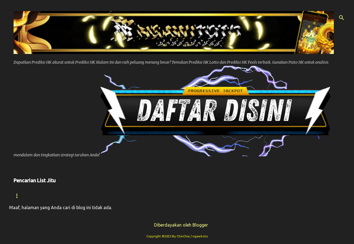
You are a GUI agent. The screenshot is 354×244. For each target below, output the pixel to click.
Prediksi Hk (91, 195)
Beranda (24, 195)
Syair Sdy (271, 195)
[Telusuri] (341, 17)
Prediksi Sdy (233, 195)
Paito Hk (126, 195)
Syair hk (56, 195)
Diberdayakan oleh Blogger (177, 224)
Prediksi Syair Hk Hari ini (177, 195)
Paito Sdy (305, 195)
